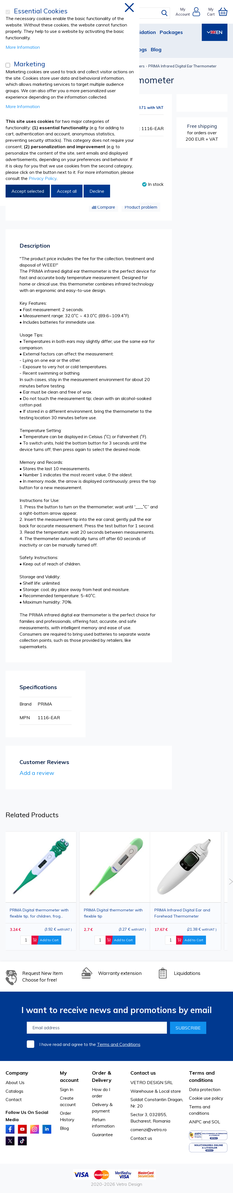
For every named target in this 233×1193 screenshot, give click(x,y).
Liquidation (143, 32)
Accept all (67, 191)
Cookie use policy (206, 1098)
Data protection (204, 1089)
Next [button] (231, 882)
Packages (171, 32)
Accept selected (27, 191)
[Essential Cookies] (8, 12)
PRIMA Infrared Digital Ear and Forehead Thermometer (182, 913)
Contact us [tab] (143, 1073)
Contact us (141, 1138)
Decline (96, 191)
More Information (23, 47)
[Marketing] (8, 65)
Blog (156, 49)
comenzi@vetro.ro (148, 1129)
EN (214, 32)
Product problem (141, 207)
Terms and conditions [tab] (202, 1076)
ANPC (195, 1121)
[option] (185, 891)
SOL (216, 1121)
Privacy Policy (43, 178)
